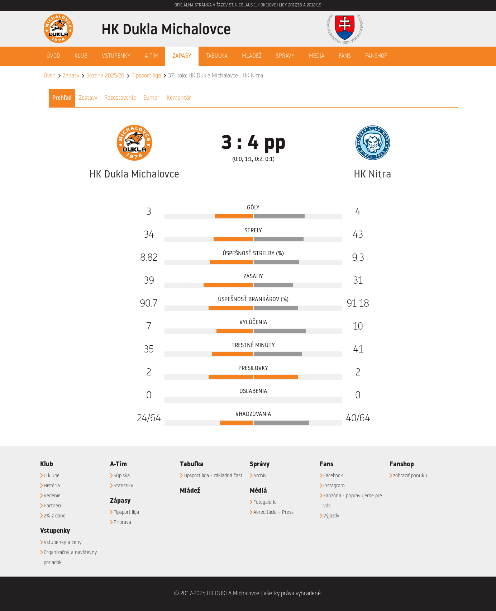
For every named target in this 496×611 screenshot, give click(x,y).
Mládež (252, 56)
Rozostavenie (120, 98)
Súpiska (122, 476)
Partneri (52, 506)
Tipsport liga (146, 76)
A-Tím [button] (151, 56)
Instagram (334, 486)
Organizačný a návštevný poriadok (70, 557)
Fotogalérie (265, 502)
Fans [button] (345, 56)
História (52, 486)
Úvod (53, 56)
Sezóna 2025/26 (105, 76)
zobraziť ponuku (410, 476)
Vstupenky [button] (116, 56)
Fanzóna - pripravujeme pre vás (352, 501)
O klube (51, 476)
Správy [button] (285, 56)
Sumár (151, 98)
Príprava (122, 522)
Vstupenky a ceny (63, 542)
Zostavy (88, 98)
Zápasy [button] (181, 56)
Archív (260, 476)
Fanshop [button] (376, 56)
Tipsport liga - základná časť (212, 476)
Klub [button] (81, 56)
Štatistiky (123, 486)
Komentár (179, 98)
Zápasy (71, 76)
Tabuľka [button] (217, 56)
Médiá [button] (316, 56)
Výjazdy (331, 516)
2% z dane (55, 516)
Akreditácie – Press (273, 512)
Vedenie (52, 496)
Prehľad (62, 98)
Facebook (333, 476)
